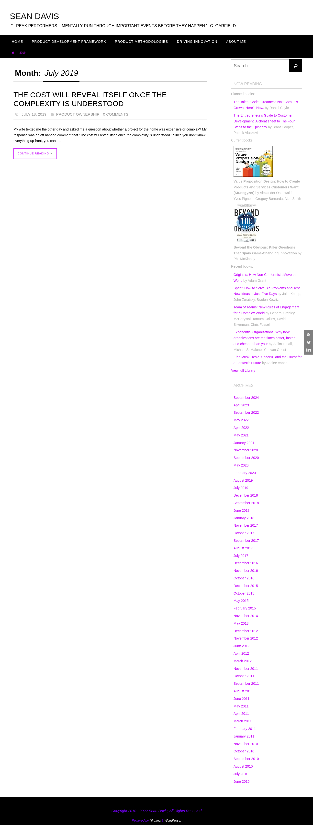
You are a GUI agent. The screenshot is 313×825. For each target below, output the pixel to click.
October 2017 (244, 533)
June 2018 (241, 510)
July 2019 (241, 488)
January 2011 (244, 736)
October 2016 (244, 578)
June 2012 (241, 646)
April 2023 (241, 405)
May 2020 (241, 465)
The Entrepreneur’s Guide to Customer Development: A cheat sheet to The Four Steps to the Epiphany (264, 121)
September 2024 (246, 398)
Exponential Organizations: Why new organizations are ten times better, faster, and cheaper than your (264, 338)
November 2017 (246, 525)
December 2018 (246, 495)
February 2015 (245, 608)
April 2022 (241, 428)
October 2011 (244, 676)
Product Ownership (79, 114)
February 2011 (245, 729)
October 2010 (244, 751)
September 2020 (246, 458)
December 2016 (246, 563)
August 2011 (243, 691)
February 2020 (245, 473)
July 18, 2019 (34, 114)
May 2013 (241, 623)
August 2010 (243, 766)
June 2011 (241, 699)
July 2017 (241, 556)
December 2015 (246, 586)
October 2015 (244, 593)
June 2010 (241, 781)
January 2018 (244, 518)
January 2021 (244, 443)
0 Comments (118, 114)
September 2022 (246, 412)
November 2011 (246, 669)
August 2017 (243, 548)
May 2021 (241, 435)
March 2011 (243, 721)
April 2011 (241, 714)
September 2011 (246, 683)
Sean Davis (34, 16)
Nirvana (155, 820)
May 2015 (241, 601)
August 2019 (243, 480)
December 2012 (246, 631)
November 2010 (246, 744)
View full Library (243, 370)
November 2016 (246, 571)
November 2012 (246, 638)
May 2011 (241, 706)
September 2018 (246, 503)
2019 (22, 52)
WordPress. (173, 820)
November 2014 (246, 616)
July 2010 (241, 774)
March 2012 (243, 661)
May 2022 (241, 420)
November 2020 (246, 450)
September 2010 (246, 759)
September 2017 (246, 541)
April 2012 (241, 653)
